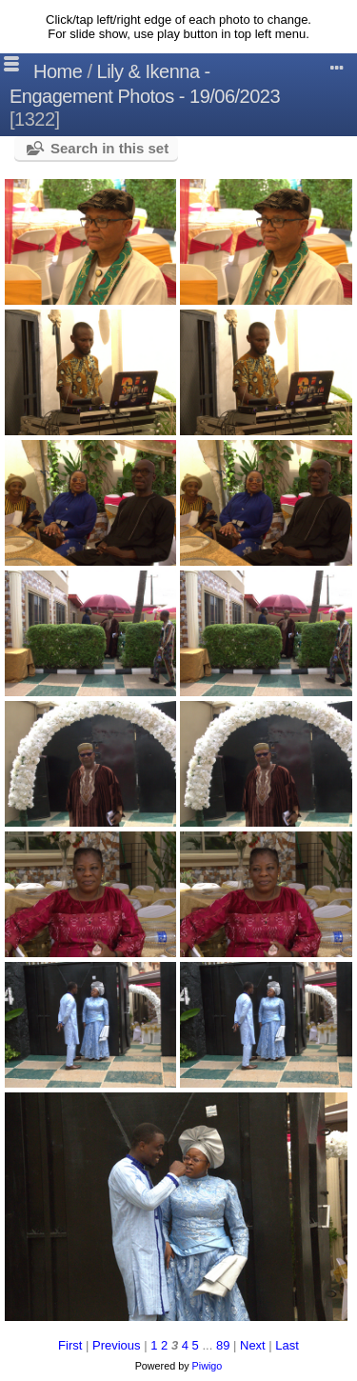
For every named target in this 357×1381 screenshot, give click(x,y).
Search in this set (109, 148)
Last (287, 1345)
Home (57, 71)
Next (253, 1345)
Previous (116, 1345)
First (70, 1345)
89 (222, 1345)
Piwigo (207, 1365)
